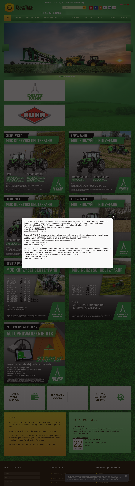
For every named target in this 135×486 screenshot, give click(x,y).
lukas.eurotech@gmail (37, 231)
